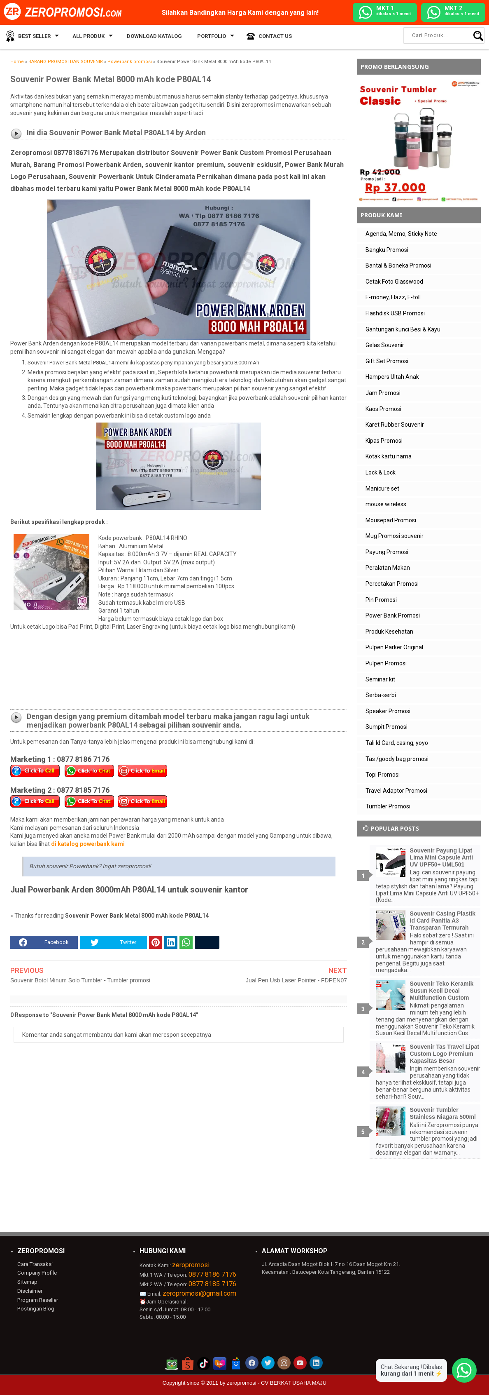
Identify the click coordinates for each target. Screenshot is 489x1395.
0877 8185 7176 (212, 1284)
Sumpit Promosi (387, 726)
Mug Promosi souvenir (395, 536)
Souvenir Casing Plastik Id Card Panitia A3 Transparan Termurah (443, 920)
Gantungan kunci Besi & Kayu (403, 329)
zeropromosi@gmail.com (199, 1293)
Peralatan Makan (388, 567)
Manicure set (382, 488)
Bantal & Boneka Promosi (398, 265)
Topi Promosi (383, 774)
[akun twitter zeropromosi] (268, 1362)
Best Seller (32, 37)
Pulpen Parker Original (394, 647)
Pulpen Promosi (386, 663)
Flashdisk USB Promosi (395, 313)
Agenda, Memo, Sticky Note (401, 233)
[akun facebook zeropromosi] (251, 1362)
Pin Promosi (381, 600)
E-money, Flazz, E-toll (393, 297)
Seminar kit (380, 679)
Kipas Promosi (384, 440)
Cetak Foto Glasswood (394, 281)
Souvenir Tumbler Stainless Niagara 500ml (443, 1113)
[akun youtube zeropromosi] (300, 1362)
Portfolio (204, 37)
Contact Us (266, 37)
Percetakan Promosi (392, 583)
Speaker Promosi (388, 711)
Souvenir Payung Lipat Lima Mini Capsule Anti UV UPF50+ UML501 (441, 857)
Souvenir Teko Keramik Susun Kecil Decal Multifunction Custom (442, 990)
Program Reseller (37, 1299)
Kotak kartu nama (389, 456)
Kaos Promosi (383, 409)
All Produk (86, 37)
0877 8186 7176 (212, 1274)
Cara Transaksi (34, 1264)
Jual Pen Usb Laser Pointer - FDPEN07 (296, 980)
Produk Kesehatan (389, 631)
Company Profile (36, 1273)
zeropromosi (191, 1265)
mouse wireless (386, 504)
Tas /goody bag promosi (397, 759)
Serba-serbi (381, 695)
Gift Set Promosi (387, 361)
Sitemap (27, 1282)
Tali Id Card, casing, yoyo (397, 743)
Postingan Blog (35, 1308)
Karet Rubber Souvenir (395, 424)
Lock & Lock (381, 472)
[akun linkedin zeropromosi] (316, 1362)
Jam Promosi (383, 393)
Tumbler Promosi (388, 806)
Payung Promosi (387, 552)
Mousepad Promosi (391, 520)
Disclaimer (29, 1290)
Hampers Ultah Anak (392, 376)
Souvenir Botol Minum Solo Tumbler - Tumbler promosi (80, 980)
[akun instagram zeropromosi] (284, 1362)
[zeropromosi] (65, 12)
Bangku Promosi (387, 250)
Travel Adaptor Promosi (396, 790)
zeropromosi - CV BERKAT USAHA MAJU (276, 1383)
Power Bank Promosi (393, 615)
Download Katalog (149, 37)
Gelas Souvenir (385, 345)
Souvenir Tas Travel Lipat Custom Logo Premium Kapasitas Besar (445, 1053)
